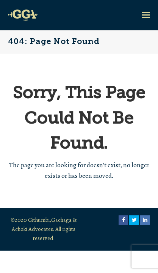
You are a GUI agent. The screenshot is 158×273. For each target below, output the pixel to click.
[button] (146, 15)
